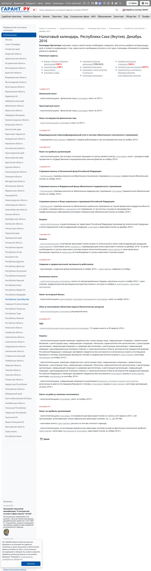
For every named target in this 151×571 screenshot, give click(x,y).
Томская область (13, 370)
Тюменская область (14, 379)
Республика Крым (13, 436)
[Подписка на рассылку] (84, 3)
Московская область (14, 186)
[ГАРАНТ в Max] (100, 3)
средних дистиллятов (128, 381)
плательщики (46, 176)
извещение (66, 252)
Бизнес (46, 16)
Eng (144, 3)
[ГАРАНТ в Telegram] (104, 3)
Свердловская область (15, 346)
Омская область (12, 214)
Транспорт (118, 16)
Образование (104, 16)
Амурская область (13, 54)
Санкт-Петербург (13, 44)
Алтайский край (12, 49)
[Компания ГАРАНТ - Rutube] (116, 3)
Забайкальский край (14, 101)
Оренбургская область (15, 219)
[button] (135, 10)
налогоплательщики (49, 123)
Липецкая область (13, 176)
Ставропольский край (15, 356)
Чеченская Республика (15, 408)
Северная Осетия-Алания (16, 304)
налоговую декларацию (84, 299)
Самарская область (14, 332)
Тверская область (13, 365)
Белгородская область (15, 68)
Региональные (10, 35)
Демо (48, 3)
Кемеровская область (15, 138)
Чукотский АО (11, 417)
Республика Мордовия (15, 294)
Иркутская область (13, 110)
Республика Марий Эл (15, 290)
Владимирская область (15, 77)
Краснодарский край (14, 153)
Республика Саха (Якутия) (17, 299)
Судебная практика (11, 16)
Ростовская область (14, 323)
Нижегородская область (16, 200)
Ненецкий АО (11, 195)
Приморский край (13, 238)
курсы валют (49, 70)
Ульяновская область (15, 389)
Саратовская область (14, 337)
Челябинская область (15, 403)
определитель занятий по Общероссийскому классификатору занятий (129, 73)
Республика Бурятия (14, 261)
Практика (56, 16)
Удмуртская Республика (16, 384)
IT (139, 16)
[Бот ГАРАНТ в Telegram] (108, 3)
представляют (59, 139)
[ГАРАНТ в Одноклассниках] (112, 3)
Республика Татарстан (15, 308)
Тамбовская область (14, 360)
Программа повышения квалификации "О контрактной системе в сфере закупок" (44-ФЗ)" (17, 511)
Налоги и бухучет (32, 16)
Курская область (12, 167)
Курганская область (14, 162)
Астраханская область (15, 63)
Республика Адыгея (14, 247)
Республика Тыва (13, 313)
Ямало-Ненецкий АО (14, 422)
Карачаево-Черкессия (15, 134)
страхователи (71, 209)
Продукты (30, 3)
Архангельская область (15, 58)
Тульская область (13, 375)
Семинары (58, 3)
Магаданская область (15, 181)
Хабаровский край (13, 393)
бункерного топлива (107, 381)
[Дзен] (96, 3)
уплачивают (82, 98)
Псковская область (13, 242)
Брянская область (13, 72)
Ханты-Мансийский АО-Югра (18, 398)
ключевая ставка (51, 72)
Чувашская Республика (15, 412)
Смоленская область (14, 351)
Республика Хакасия (14, 318)
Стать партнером (74, 3)
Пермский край (12, 233)
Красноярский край (14, 157)
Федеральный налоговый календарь (15, 29)
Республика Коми (13, 285)
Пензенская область (14, 228)
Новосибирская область (16, 209)
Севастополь (11, 431)
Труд (65, 16)
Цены (40, 3)
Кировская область (14, 143)
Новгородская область (15, 205)
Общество (131, 16)
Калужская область (14, 124)
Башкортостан (11, 257)
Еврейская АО (11, 96)
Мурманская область (14, 190)
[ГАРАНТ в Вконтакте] (92, 3)
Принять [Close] (31, 563)
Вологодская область (15, 87)
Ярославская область (15, 426)
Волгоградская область (16, 82)
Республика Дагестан (15, 266)
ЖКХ (93, 16)
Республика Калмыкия (15, 275)
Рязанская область (13, 327)
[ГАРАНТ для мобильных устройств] (88, 3)
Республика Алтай (13, 252)
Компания (6, 3)
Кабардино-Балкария (15, 115)
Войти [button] (132, 3)
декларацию (44, 357)
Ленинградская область (16, 172)
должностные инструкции (130, 67)
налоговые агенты (68, 328)
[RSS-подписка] (120, 3)
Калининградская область (17, 120)
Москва (8, 39)
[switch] (35, 10)
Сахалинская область (15, 341)
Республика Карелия (14, 280)
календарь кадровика (92, 75)
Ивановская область (14, 105)
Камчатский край (13, 129)
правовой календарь (92, 67)
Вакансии (19, 3)
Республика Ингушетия (16, 271)
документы (75, 246)
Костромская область (15, 148)
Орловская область (14, 223)
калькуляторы (50, 67)
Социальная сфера (79, 16)
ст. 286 (112, 418)
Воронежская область (15, 91)
